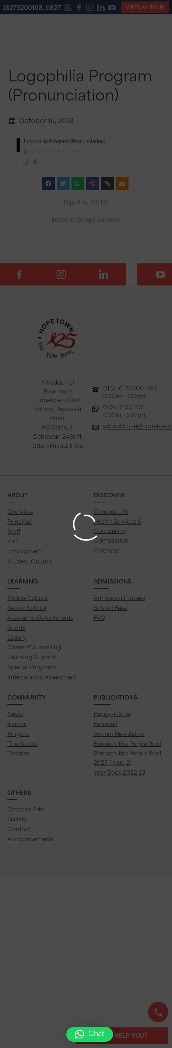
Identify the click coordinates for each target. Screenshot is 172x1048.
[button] (89, 1034)
